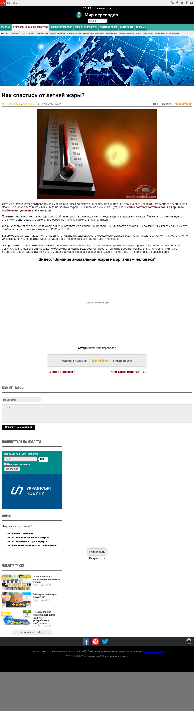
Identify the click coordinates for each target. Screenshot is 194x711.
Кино (46, 33)
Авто (2, 33)
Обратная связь (108, 27)
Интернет (32, 33)
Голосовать (97, 552)
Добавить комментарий (18, 427)
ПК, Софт (53, 33)
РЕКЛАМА (141, 27)
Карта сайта (126, 27)
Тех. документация (172, 33)
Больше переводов (61, 27)
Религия (138, 33)
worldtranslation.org (154, 651)
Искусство (40, 33)
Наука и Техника (88, 33)
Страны (150, 33)
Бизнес (8, 33)
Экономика (15, 33)
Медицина (70, 33)
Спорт (145, 33)
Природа (122, 33)
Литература (61, 33)
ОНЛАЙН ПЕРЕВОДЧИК (86, 27)
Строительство (159, 33)
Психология (130, 33)
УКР (9, 2)
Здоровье (24, 33)
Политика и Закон (111, 33)
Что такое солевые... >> (128, 372)
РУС (3, 2)
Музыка (78, 33)
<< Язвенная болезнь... (65, 372)
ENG (15, 2)
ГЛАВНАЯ (5, 27)
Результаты (97, 558)
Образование (99, 33)
